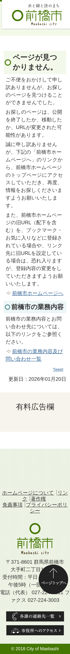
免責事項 (12, 505)
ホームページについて (28, 493)
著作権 (38, 499)
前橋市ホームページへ (37, 293)
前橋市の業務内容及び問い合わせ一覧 (34, 355)
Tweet (58, 369)
